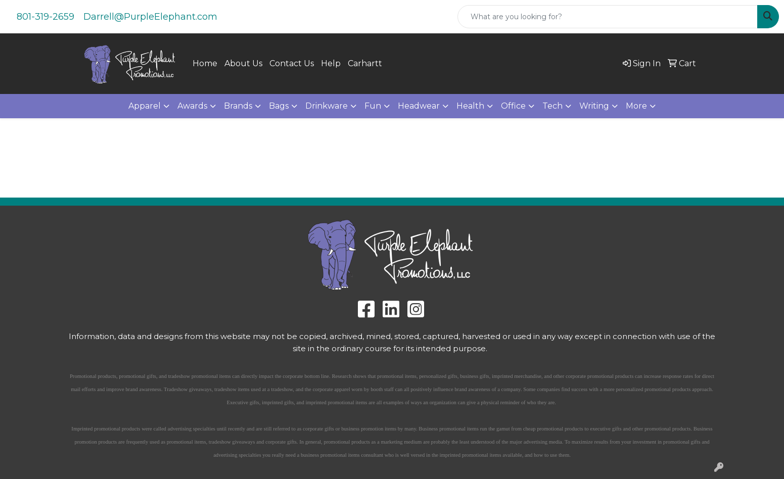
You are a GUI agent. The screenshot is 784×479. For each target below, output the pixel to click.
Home (205, 63)
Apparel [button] (144, 106)
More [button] (636, 106)
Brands (238, 106)
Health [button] (470, 106)
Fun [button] (372, 106)
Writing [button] (594, 106)
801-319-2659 (45, 16)
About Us (243, 63)
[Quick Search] (607, 16)
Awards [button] (192, 106)
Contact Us (291, 63)
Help (331, 63)
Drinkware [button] (326, 106)
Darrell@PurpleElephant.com (150, 16)
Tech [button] (552, 106)
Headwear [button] (419, 106)
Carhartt (365, 63)
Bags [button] (279, 106)
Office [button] (513, 106)
